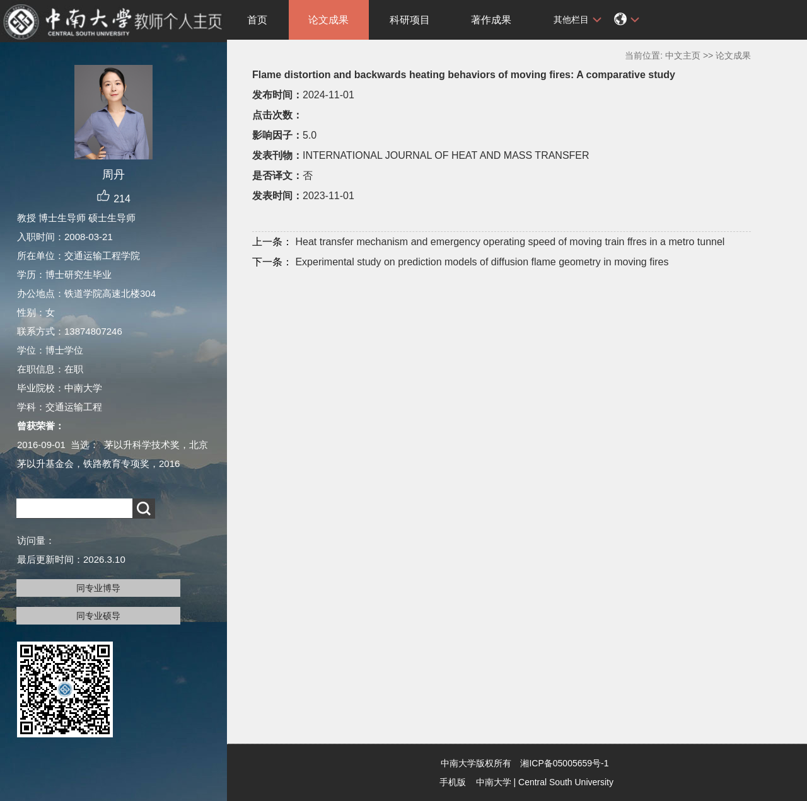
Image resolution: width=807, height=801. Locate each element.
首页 (257, 19)
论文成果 (328, 19)
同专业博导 (98, 588)
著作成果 (491, 19)
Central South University (565, 782)
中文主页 (682, 55)
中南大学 (493, 782)
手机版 (452, 782)
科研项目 (410, 19)
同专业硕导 (98, 616)
